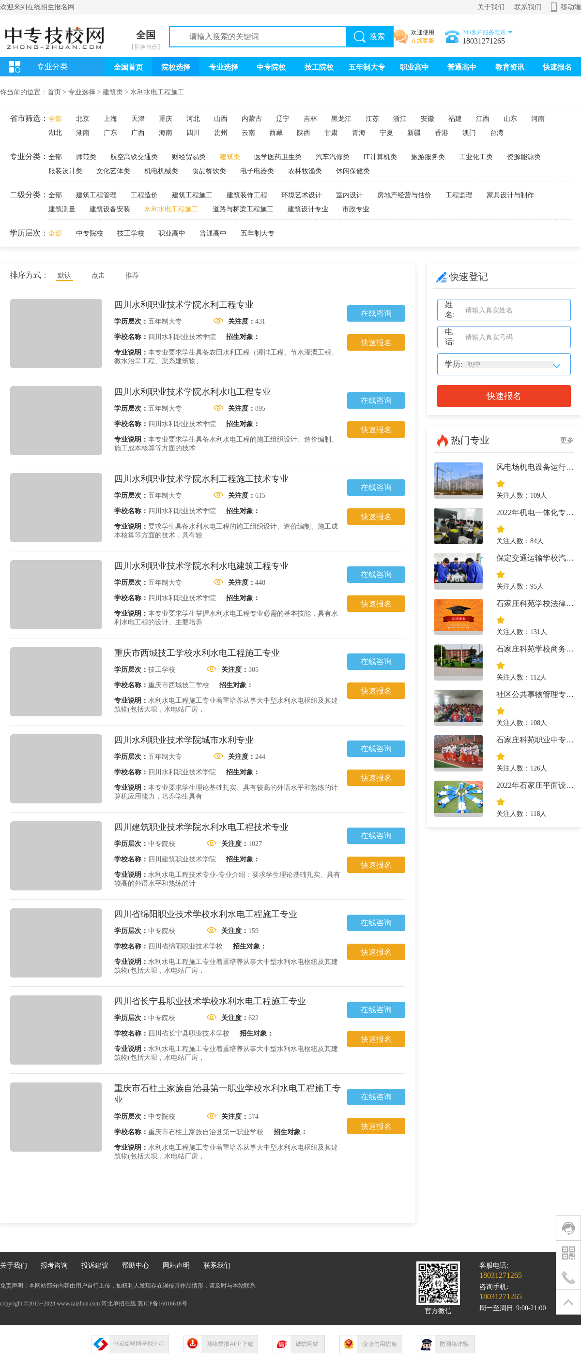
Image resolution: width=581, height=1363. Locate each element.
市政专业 (355, 209)
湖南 (83, 132)
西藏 (276, 132)
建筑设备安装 (110, 209)
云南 (248, 132)
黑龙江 (341, 118)
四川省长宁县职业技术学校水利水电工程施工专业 (210, 1001)
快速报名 (557, 67)
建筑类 (113, 92)
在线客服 (422, 40)
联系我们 (527, 7)
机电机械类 (161, 171)
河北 (193, 118)
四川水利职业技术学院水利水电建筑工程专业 (201, 566)
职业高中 (414, 67)
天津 (138, 118)
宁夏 (386, 132)
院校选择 (175, 67)
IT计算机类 (380, 157)
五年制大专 (367, 67)
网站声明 (176, 1265)
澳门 (469, 132)
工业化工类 (476, 157)
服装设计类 (65, 171)
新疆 (414, 132)
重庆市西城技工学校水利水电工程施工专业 (197, 653)
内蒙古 (252, 118)
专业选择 (223, 67)
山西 (221, 118)
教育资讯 (509, 67)
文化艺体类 (113, 171)
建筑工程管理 (96, 195)
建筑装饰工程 (247, 195)
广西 (138, 132)
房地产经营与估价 (404, 195)
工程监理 (459, 195)
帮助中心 (135, 1265)
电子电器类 (257, 171)
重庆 (165, 118)
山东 (510, 118)
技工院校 (319, 67)
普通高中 (461, 67)
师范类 (86, 157)
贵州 (221, 132)
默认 (64, 275)
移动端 (571, 7)
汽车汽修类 (333, 157)
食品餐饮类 (209, 171)
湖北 (55, 132)
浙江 (400, 118)
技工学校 (130, 233)
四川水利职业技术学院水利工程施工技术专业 (201, 479)
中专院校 (271, 67)
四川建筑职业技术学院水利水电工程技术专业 (201, 827)
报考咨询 (54, 1265)
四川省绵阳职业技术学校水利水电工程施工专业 (205, 914)
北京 (83, 118)
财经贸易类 (189, 157)
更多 (567, 440)
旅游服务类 (428, 157)
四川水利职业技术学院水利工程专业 (184, 305)
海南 (165, 132)
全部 (55, 118)
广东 (110, 132)
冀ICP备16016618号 (162, 1303)
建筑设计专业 (308, 209)
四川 (193, 132)
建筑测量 (62, 209)
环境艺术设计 (301, 195)
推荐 (132, 275)
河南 (538, 118)
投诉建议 (94, 1265)
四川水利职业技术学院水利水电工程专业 (192, 392)
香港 (441, 132)
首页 (54, 92)
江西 (482, 118)
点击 (98, 275)
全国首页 (128, 67)
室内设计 (349, 195)
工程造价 (144, 195)
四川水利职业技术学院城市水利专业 (184, 740)
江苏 (372, 118)
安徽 (427, 118)
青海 (359, 132)
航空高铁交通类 (134, 157)
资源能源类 (524, 157)
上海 (110, 118)
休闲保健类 (353, 171)
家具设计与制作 (510, 195)
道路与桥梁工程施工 (243, 209)
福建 (455, 118)
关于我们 (491, 7)
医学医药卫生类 (278, 157)
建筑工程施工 (192, 195)
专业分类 (52, 66)
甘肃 (331, 132)
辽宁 (283, 118)
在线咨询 (376, 313)
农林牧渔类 (305, 171)
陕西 (303, 132)
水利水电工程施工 (157, 92)
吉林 (310, 118)
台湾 (497, 132)
